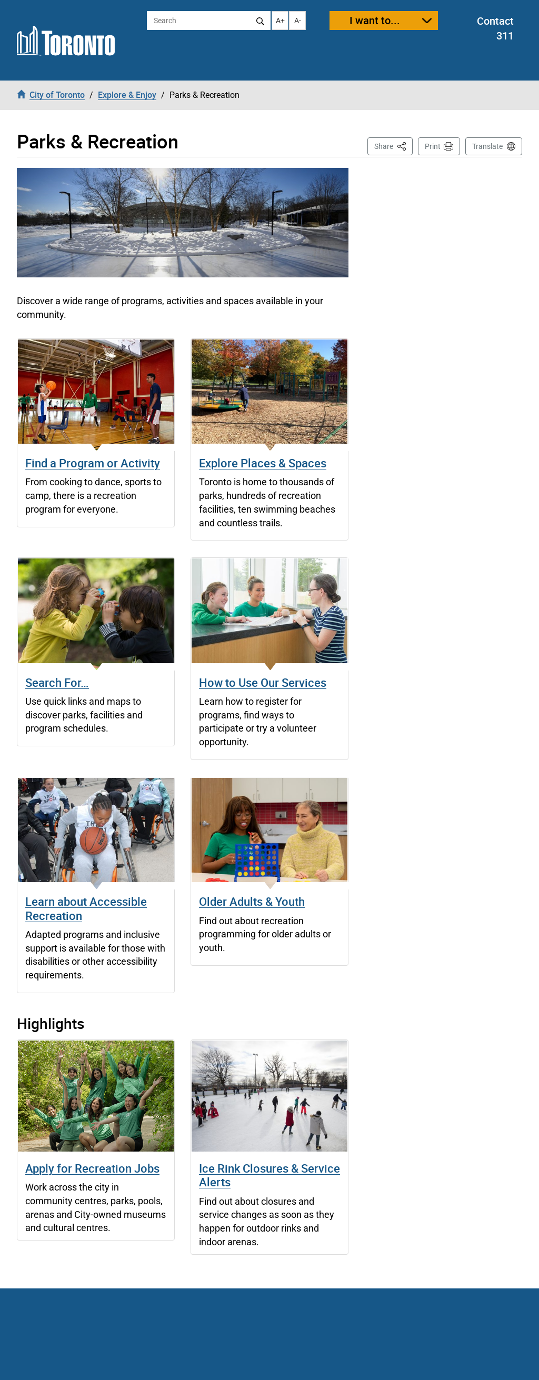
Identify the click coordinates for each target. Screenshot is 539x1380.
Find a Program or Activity (92, 463)
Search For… (57, 682)
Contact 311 (495, 28)
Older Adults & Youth (252, 901)
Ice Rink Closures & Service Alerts (269, 1175)
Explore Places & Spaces (262, 463)
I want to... (375, 20)
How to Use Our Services (262, 682)
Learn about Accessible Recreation (86, 908)
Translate (487, 146)
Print (433, 146)
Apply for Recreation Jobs (92, 1168)
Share (393, 146)
